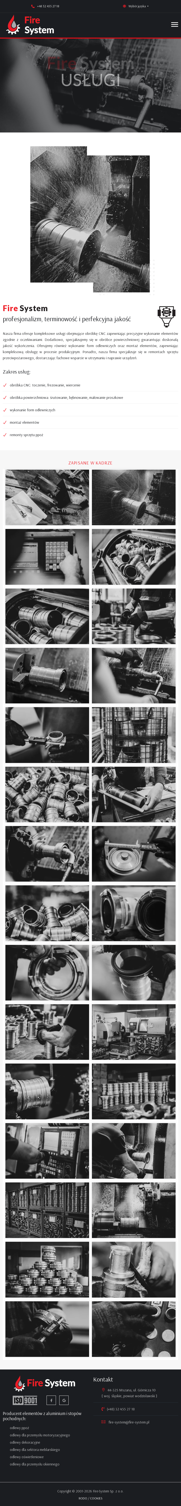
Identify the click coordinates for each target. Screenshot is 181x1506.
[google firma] (64, 1400)
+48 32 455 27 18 (48, 6)
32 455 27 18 (125, 1409)
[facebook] (51, 1400)
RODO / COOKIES (90, 1498)
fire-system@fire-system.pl (128, 1422)
